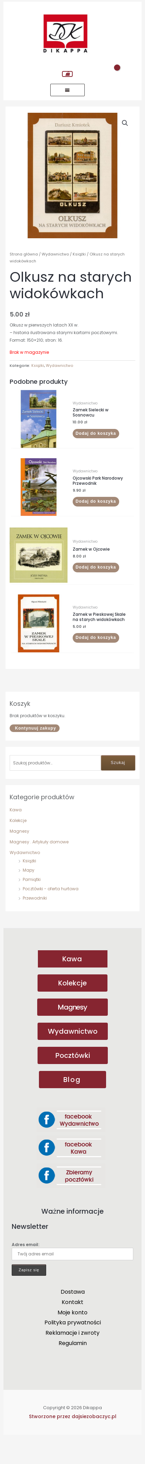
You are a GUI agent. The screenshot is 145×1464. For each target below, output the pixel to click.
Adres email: (72, 1278)
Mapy (28, 898)
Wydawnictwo (25, 880)
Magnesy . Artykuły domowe (39, 869)
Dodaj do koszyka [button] (96, 461)
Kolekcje (18, 848)
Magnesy (19, 859)
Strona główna (24, 281)
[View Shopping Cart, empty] (67, 74)
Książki (29, 888)
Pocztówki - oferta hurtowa (51, 916)
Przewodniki (35, 926)
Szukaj (118, 790)
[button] (125, 123)
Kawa (16, 837)
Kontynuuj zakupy (35, 755)
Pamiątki (32, 907)
